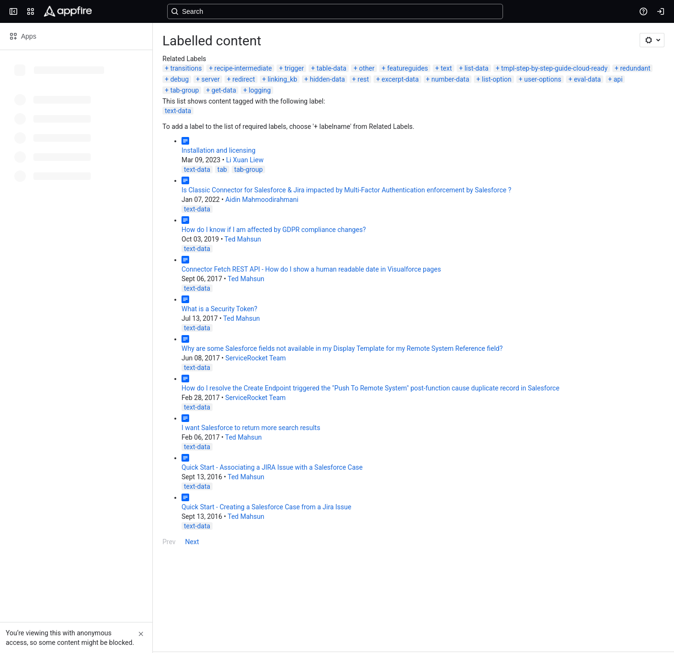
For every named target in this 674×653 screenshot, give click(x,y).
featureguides (407, 68)
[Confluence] (68, 11)
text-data (178, 111)
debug (179, 79)
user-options (542, 79)
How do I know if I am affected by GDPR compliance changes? (274, 229)
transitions (186, 68)
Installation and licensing (219, 150)
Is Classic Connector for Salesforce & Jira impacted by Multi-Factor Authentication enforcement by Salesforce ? (346, 190)
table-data (331, 68)
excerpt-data (400, 79)
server (211, 79)
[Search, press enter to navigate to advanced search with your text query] (335, 11)
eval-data (587, 79)
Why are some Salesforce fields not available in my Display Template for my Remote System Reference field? (342, 348)
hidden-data (327, 79)
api (617, 79)
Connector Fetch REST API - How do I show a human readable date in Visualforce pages (311, 269)
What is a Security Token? (219, 309)
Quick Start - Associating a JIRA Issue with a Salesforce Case (272, 467)
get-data (224, 90)
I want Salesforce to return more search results (251, 428)
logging (260, 90)
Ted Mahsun (243, 239)
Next (192, 542)
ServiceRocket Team (255, 358)
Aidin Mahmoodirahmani (262, 199)
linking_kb (282, 79)
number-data (450, 79)
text (446, 68)
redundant (635, 68)
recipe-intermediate (243, 68)
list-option (497, 79)
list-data (476, 68)
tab (222, 169)
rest (363, 79)
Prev (169, 542)
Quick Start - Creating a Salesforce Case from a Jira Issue (266, 507)
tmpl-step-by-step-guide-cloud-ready (554, 68)
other (366, 68)
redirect (243, 79)
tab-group (184, 90)
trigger (294, 68)
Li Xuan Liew (244, 160)
